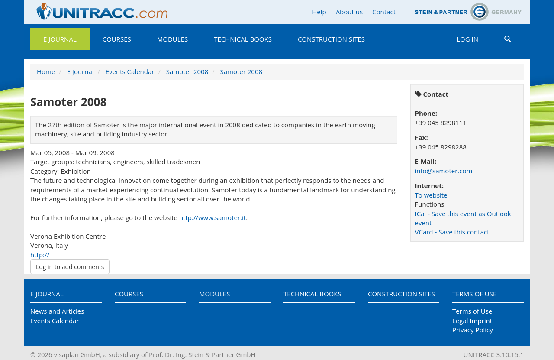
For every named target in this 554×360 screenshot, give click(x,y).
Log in (467, 39)
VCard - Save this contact (452, 231)
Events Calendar (130, 71)
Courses (117, 39)
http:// (39, 254)
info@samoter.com (444, 170)
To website (431, 195)
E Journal (60, 39)
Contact (384, 11)
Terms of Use (474, 293)
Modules (172, 39)
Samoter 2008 (187, 71)
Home (46, 71)
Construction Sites (331, 39)
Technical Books (243, 39)
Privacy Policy (472, 329)
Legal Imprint (472, 320)
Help (319, 11)
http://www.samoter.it (212, 217)
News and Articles (57, 311)
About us (349, 11)
